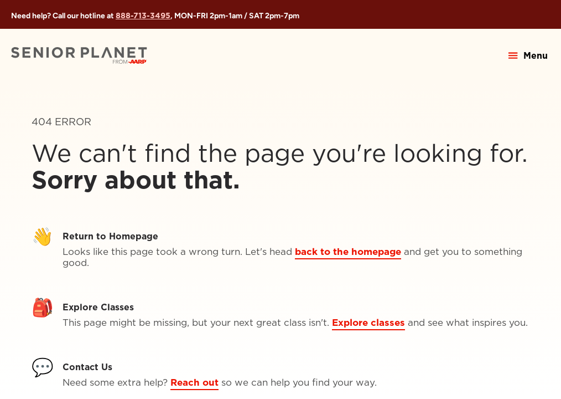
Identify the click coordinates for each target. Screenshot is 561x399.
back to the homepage (348, 251)
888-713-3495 (143, 15)
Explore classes (368, 322)
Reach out (194, 382)
